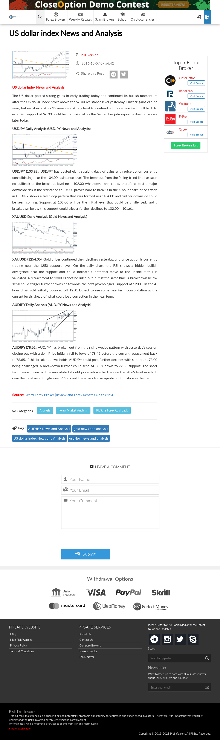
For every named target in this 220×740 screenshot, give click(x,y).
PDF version (86, 55)
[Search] (207, 658)
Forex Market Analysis (73, 410)
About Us (85, 634)
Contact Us (86, 639)
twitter (127, 74)
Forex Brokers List (186, 145)
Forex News (86, 657)
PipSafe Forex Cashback (112, 410)
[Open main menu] (40, 17)
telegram (159, 639)
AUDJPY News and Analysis (49, 429)
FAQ (12, 634)
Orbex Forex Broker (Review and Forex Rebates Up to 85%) (68, 395)
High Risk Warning (21, 639)
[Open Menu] (199, 17)
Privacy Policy (18, 645)
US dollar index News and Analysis (40, 438)
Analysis (45, 410)
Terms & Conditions (22, 651)
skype (198, 638)
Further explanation (20, 728)
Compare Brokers (90, 645)
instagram (172, 638)
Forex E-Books (88, 651)
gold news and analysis (91, 429)
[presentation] (94, 539)
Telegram (117, 75)
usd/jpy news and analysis (88, 438)
